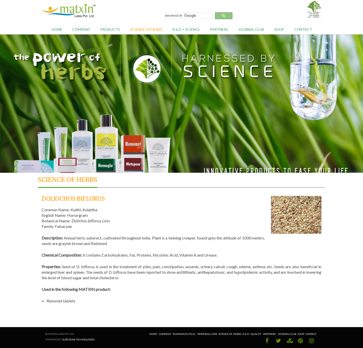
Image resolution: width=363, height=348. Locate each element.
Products (110, 29)
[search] (187, 16)
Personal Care (207, 333)
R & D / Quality (252, 333)
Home (57, 29)
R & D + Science (186, 29)
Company (81, 29)
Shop (279, 29)
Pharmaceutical (184, 333)
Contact (303, 29)
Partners (219, 29)
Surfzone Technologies (78, 339)
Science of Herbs (146, 29)
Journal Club (251, 29)
